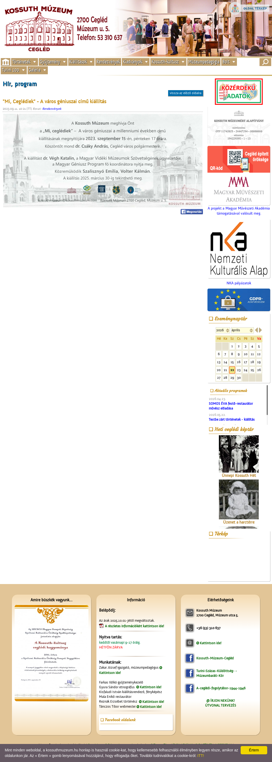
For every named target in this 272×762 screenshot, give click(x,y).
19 (259, 362)
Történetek (21, 62)
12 (259, 354)
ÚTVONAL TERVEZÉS (220, 705)
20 (218, 370)
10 (245, 354)
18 (252, 362)
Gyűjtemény (50, 62)
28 (225, 378)
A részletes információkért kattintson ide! (135, 626)
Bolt (226, 62)
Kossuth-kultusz (165, 62)
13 (218, 362)
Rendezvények (108, 62)
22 (232, 370)
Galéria (34, 70)
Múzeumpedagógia (203, 62)
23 (239, 370)
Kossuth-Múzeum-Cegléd (215, 658)
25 (252, 370)
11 (252, 354)
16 (238, 362)
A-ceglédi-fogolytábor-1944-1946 (220, 688)
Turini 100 (10, 70)
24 (245, 370)
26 (259, 370)
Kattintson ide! (151, 687)
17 (245, 362)
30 (239, 378)
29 (232, 378)
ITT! (200, 756)
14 (225, 362)
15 (232, 362)
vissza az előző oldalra (185, 93)
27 (218, 378)
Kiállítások (78, 62)
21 (225, 370)
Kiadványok (132, 62)
